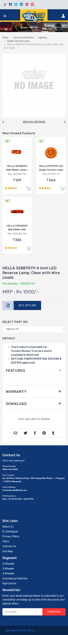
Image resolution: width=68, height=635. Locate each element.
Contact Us (9, 546)
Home (5, 37)
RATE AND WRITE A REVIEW (34, 419)
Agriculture (9, 583)
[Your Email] (22, 611)
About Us (8, 526)
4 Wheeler (8, 573)
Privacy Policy (10, 536)
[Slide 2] (36, 27)
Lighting (42, 37)
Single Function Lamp (18, 41)
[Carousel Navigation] (34, 122)
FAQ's (5, 541)
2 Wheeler (8, 563)
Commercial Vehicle (23, 37)
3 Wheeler (8, 568)
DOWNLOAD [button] (16, 404)
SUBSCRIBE (54, 611)
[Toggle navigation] (5, 16)
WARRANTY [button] (16, 392)
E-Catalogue (10, 531)
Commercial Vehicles (14, 578)
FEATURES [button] (15, 371)
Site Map (7, 551)
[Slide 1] (31, 27)
